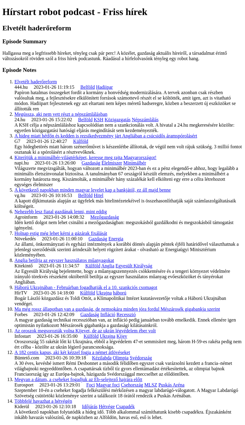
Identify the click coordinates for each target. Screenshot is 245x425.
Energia (115, 238)
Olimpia (121, 357)
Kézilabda (102, 357)
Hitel (99, 195)
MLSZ (150, 384)
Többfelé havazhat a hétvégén (43, 401)
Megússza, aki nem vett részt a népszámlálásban (60, 114)
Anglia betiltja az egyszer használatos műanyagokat (64, 260)
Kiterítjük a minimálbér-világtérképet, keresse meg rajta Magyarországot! (85, 157)
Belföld (87, 87)
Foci (90, 384)
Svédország (141, 357)
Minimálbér (134, 162)
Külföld (80, 141)
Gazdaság (91, 162)
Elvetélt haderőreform (35, 81)
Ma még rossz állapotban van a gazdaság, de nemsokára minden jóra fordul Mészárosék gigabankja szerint (117, 309)
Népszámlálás (145, 119)
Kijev (121, 336)
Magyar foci (108, 384)
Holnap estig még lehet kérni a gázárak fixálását (60, 233)
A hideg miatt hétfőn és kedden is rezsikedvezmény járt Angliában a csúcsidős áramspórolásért (105, 135)
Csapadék (125, 406)
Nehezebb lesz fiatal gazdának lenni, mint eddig (60, 211)
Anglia (107, 265)
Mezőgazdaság (104, 217)
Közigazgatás (118, 119)
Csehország (132, 384)
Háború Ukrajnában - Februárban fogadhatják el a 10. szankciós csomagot (85, 287)
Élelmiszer (111, 162)
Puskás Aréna (171, 384)
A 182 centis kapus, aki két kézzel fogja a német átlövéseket (72, 352)
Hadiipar (104, 87)
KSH (99, 119)
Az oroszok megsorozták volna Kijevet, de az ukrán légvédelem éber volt (85, 330)
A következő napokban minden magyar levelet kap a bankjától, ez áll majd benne (92, 189)
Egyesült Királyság (134, 265)
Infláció (107, 314)
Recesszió (126, 314)
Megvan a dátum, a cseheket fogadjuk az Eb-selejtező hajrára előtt (78, 379)
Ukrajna (104, 292)
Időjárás (90, 406)
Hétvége (107, 406)
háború (119, 292)
